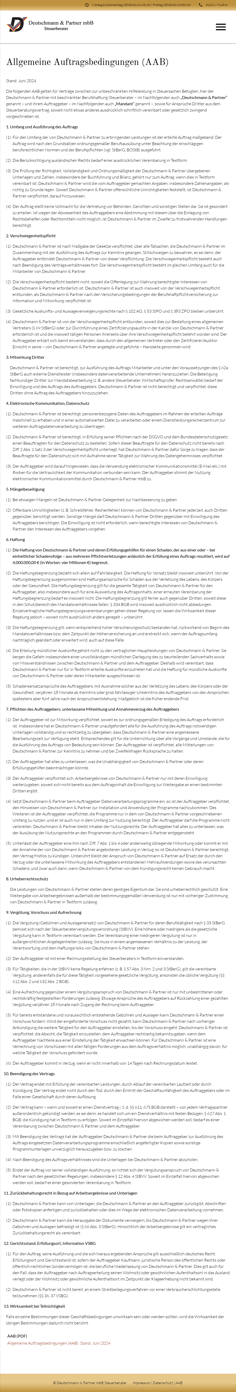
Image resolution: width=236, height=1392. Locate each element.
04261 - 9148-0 (216, 5)
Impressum (141, 1382)
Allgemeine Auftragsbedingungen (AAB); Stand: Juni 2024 (58, 1343)
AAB (179, 1382)
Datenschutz (163, 1382)
